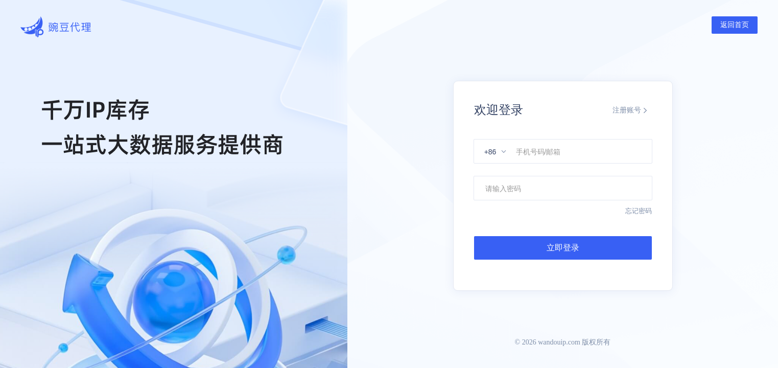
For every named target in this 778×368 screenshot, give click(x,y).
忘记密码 (638, 211)
